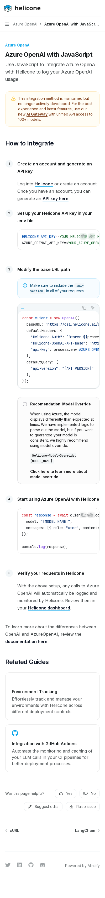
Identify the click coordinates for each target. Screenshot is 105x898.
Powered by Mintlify (82, 865)
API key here (56, 198)
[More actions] (98, 8)
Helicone (44, 183)
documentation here (26, 641)
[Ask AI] (91, 236)
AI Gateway (37, 114)
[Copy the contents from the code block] (83, 236)
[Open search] (88, 8)
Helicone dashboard (49, 607)
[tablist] (48, 307)
